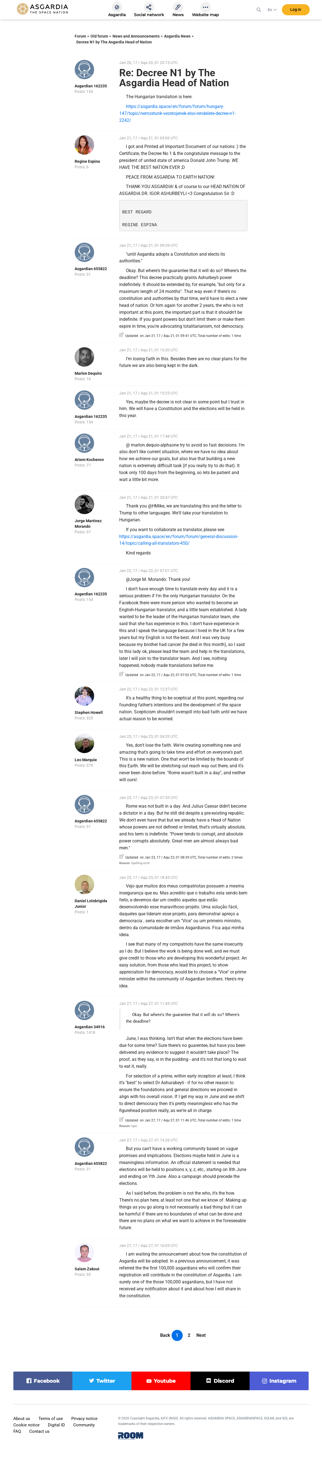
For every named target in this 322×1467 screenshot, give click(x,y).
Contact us (39, 1431)
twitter (105, 1381)
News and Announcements (136, 36)
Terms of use (50, 1418)
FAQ (17, 1431)
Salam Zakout (87, 1269)
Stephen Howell (89, 712)
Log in (295, 11)
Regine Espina (87, 161)
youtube (164, 1381)
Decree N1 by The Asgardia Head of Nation (114, 42)
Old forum (99, 36)
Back (165, 1335)
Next (201, 1335)
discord (224, 1381)
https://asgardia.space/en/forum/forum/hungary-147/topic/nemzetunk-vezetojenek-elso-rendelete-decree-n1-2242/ (177, 113)
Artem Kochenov (89, 459)
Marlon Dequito (88, 373)
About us (21, 1418)
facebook (47, 1381)
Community (84, 1424)
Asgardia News (177, 36)
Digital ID (56, 1424)
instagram (282, 1381)
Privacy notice (84, 1418)
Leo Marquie (86, 760)
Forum (80, 36)
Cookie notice (26, 1424)
